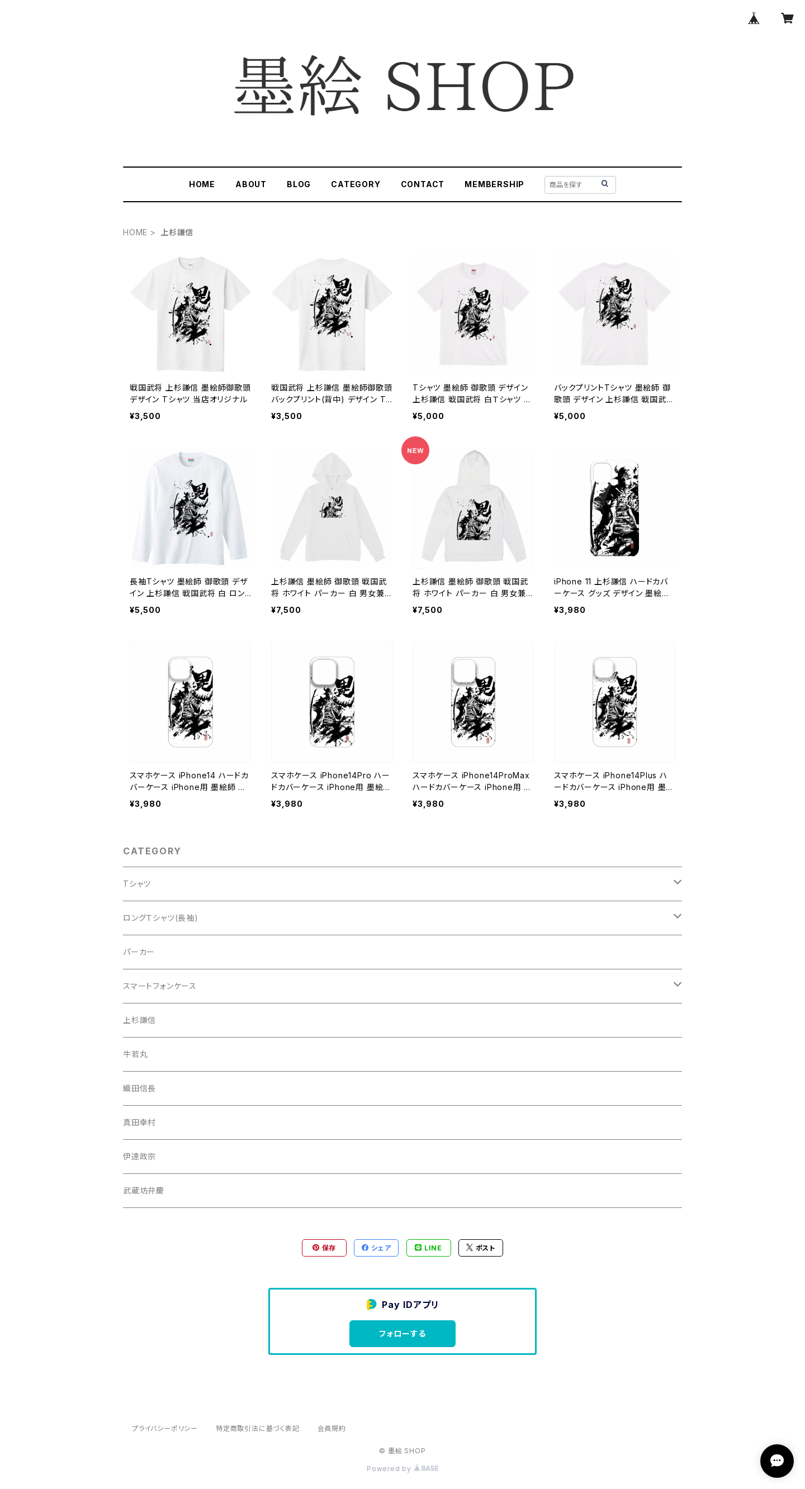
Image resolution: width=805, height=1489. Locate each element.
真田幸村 (139, 1122)
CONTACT (423, 184)
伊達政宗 (139, 1156)
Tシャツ (137, 883)
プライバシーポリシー (165, 1428)
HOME (202, 184)
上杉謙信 (139, 1020)
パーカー (139, 952)
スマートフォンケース (160, 986)
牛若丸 (135, 1054)
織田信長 (139, 1088)
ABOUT (251, 184)
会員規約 (332, 1428)
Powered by (402, 1468)
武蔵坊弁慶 (143, 1190)
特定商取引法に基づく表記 (258, 1428)
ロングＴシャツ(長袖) (160, 917)
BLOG (299, 184)
